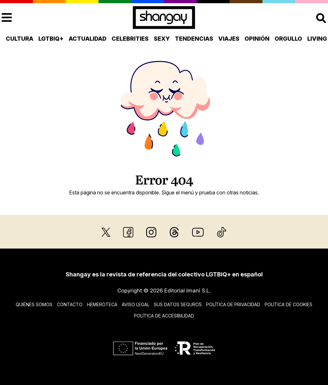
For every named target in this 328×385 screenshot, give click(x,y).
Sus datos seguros (178, 304)
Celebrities (130, 38)
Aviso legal (135, 304)
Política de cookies (288, 304)
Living (317, 38)
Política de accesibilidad (164, 315)
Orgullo (288, 38)
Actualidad (87, 38)
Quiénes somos (34, 304)
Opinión (257, 38)
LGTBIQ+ (51, 38)
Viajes (228, 38)
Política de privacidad (233, 304)
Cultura (19, 38)
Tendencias (194, 38)
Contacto (69, 304)
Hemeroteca (102, 304)
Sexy (162, 38)
